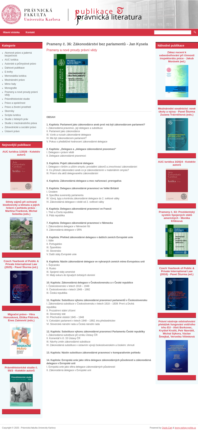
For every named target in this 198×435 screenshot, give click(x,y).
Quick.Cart (167, 428)
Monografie (11, 88)
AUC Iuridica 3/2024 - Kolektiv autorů (177, 163)
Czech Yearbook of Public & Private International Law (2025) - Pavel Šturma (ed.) (21, 264)
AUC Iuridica (11, 59)
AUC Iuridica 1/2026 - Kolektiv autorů (21, 153)
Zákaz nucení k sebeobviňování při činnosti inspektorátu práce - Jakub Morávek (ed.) (176, 57)
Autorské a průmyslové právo (20, 63)
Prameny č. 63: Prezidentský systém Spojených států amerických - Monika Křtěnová (177, 216)
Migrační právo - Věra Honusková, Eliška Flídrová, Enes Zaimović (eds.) (21, 317)
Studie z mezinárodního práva (21, 123)
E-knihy (9, 71)
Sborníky (9, 111)
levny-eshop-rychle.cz (185, 428)
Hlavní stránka (11, 32)
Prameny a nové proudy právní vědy (71, 50)
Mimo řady (10, 84)
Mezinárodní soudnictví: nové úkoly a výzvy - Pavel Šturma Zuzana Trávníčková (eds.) (176, 111)
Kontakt (30, 32)
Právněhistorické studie (17, 99)
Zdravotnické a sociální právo (20, 127)
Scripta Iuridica (13, 115)
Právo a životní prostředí (18, 107)
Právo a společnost (15, 103)
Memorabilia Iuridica (15, 75)
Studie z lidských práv (16, 119)
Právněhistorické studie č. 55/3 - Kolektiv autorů (21, 369)
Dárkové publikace (15, 67)
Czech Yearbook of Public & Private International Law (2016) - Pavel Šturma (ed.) (176, 271)
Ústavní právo (12, 131)
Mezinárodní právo (15, 80)
